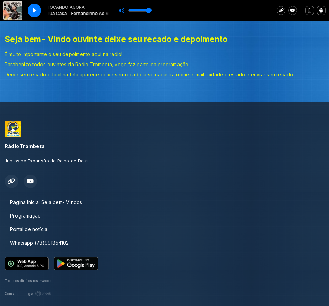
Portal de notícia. (29, 229)
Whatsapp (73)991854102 (39, 243)
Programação (25, 216)
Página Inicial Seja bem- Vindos (46, 202)
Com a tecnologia (28, 293)
